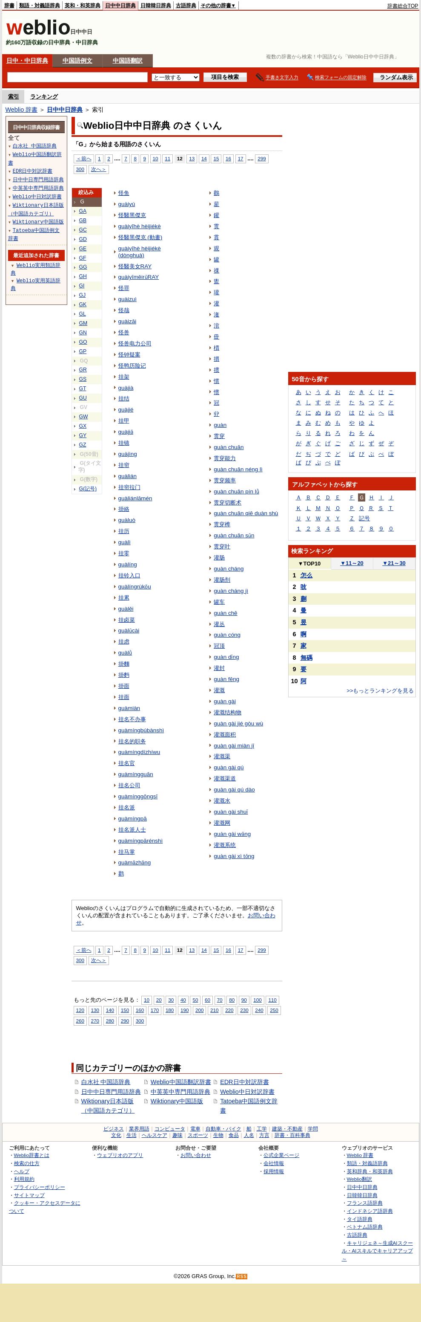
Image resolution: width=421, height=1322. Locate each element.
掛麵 (123, 664)
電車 (195, 1128)
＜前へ (84, 158)
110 (272, 1000)
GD (83, 239)
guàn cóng (227, 635)
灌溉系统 (225, 845)
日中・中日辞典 (27, 60)
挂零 (123, 553)
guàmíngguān (135, 774)
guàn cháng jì (231, 591)
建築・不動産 (287, 1128)
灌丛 (219, 624)
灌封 (219, 668)
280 (110, 1020)
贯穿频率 (225, 480)
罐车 (219, 602)
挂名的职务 (132, 741)
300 (80, 169)
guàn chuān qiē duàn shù (246, 513)
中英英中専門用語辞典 (180, 1091)
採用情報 (273, 1171)
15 (216, 158)
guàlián (127, 476)
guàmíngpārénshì (140, 841)
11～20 (352, 563)
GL (82, 314)
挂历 (123, 531)
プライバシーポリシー (39, 1187)
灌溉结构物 (227, 712)
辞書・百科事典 (292, 1135)
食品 (234, 1135)
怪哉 (123, 310)
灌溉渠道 (225, 778)
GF (82, 258)
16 (228, 158)
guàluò (126, 520)
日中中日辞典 (120, 5)
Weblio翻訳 (359, 1179)
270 (95, 1020)
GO (83, 342)
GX (83, 426)
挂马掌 (126, 852)
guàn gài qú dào (234, 789)
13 (192, 158)
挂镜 (123, 443)
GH (83, 276)
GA (83, 211)
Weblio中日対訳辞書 (247, 1091)
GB (83, 220)
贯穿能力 (225, 458)
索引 (13, 96)
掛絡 (123, 509)
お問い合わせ (195, 1155)
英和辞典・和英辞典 (370, 1171)
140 (110, 1010)
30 (171, 1000)
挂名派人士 (132, 829)
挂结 (123, 398)
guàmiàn (129, 708)
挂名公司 (129, 785)
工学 (262, 1128)
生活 (131, 1135)
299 (262, 158)
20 (159, 1000)
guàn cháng (228, 568)
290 (125, 1020)
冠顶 (219, 646)
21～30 (394, 563)
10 (155, 158)
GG (83, 267)
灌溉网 (222, 823)
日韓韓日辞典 (155, 5)
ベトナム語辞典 (365, 1226)
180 (170, 1010)
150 (125, 1010)
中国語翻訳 (128, 60)
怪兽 (123, 332)
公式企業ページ (281, 1155)
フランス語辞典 (365, 1203)
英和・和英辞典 (82, 5)
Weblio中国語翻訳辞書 (181, 1081)
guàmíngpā (132, 818)
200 (199, 1010)
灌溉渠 (222, 756)
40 (183, 1000)
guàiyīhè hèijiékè (139, 226)
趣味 (177, 1135)
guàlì (124, 542)
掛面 (123, 686)
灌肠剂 (222, 580)
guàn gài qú (228, 767)
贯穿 (219, 436)
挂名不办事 (132, 719)
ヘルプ (21, 1171)
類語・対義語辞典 (39, 5)
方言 (264, 1135)
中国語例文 (77, 60)
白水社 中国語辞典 (106, 1081)
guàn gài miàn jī (234, 745)
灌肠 (219, 557)
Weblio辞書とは (31, 1155)
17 (240, 158)
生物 (218, 1135)
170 (155, 1010)
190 (184, 1010)
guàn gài (225, 701)
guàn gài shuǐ (231, 812)
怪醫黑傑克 (132, 215)
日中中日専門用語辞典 (111, 1091)
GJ (82, 295)
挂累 (123, 597)
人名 (249, 1135)
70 (220, 1000)
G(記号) (88, 489)
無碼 (306, 657)
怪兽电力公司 (135, 343)
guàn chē (225, 613)
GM (83, 323)
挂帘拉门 (129, 487)
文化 (116, 1135)
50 (195, 1000)
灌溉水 (222, 800)
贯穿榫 (222, 524)
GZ (82, 445)
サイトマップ (29, 1195)
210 (214, 1010)
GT (82, 388)
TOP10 (309, 563)
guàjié (126, 409)
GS (83, 379)
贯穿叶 (222, 546)
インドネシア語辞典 (370, 1211)
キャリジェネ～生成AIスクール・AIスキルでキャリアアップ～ (377, 1250)
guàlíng (127, 564)
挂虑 (123, 641)
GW (83, 417)
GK (83, 304)
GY (83, 435)
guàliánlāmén (135, 498)
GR (83, 370)
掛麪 (123, 675)
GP (83, 351)
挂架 (123, 377)
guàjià (126, 388)
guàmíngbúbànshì (141, 730)
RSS (242, 1276)
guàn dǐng (226, 657)
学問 (313, 1128)
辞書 (9, 5)
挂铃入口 (129, 575)
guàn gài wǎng (232, 834)
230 (244, 1010)
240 (259, 1010)
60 (207, 1000)
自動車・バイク (223, 1128)
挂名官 (126, 763)
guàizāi (127, 321)
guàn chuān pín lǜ (236, 491)
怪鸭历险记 (132, 365)
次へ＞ (98, 169)
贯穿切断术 (227, 502)
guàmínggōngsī (138, 796)
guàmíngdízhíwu (139, 752)
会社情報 (273, 1163)
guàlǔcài (129, 630)
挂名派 (126, 807)
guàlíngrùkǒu (134, 586)
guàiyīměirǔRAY (138, 277)
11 (167, 158)
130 (95, 1010)
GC (83, 230)
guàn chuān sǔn (234, 535)
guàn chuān (228, 447)
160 (140, 1010)
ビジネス (113, 1128)
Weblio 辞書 (22, 109)
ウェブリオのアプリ (120, 1155)
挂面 (123, 697)
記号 (364, 518)
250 (274, 1010)
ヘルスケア (154, 1135)
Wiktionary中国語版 (177, 1101)
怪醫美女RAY (135, 266)
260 (80, 1020)
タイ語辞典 (359, 1219)
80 (232, 1000)
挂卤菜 (126, 620)
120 (80, 1010)
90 (244, 1000)
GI (82, 286)
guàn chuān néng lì (238, 469)
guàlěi (126, 609)
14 (204, 158)
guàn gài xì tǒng (234, 856)
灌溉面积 (225, 734)
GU (83, 398)
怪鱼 (123, 193)
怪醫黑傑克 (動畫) (140, 237)
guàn (220, 425)
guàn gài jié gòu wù (238, 723)
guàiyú (126, 204)
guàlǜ (125, 652)
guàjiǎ (125, 432)
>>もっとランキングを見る (380, 690)
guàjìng (127, 454)
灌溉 (219, 690)
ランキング (44, 96)
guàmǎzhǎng (134, 862)
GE (83, 249)
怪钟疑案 (129, 354)
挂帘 (123, 465)
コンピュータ (170, 1128)
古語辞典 (186, 5)
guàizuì (127, 299)
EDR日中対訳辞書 (244, 1081)
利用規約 (24, 1179)
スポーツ (198, 1135)
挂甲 (123, 420)
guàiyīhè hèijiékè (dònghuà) (139, 251)
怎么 (306, 575)
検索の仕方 (27, 1163)
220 (229, 1010)
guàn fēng (226, 679)
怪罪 (123, 288)
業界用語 (139, 1128)
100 (257, 1000)
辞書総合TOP (402, 6)
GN (83, 333)
